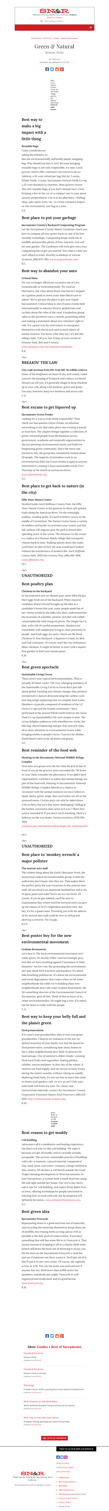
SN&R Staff (55, 59)
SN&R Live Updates (54, 17)
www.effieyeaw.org (33, 559)
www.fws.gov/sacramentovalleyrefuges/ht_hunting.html (55, 826)
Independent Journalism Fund (72, 1494)
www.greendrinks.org (34, 474)
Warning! (29, 1385)
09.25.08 (47, 38)
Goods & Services (33, 1353)
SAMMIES (63, 1486)
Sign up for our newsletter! (54, 1438)
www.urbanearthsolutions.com (62, 1200)
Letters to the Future (68, 1498)
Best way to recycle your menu (41, 1417)
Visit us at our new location (76, 1449)
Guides (56, 38)
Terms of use (64, 1506)
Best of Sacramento (70, 38)
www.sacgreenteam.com (64, 259)
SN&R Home (64, 1477)
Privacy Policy (65, 1502)
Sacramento (36, 38)
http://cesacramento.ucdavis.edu (46, 1098)
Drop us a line (62, 1463)
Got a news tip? (63, 1471)
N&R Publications (66, 1490)
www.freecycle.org (32, 1283)
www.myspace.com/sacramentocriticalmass (47, 346)
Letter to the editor (65, 1467)
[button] (90, 27)
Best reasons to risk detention (40, 1401)
